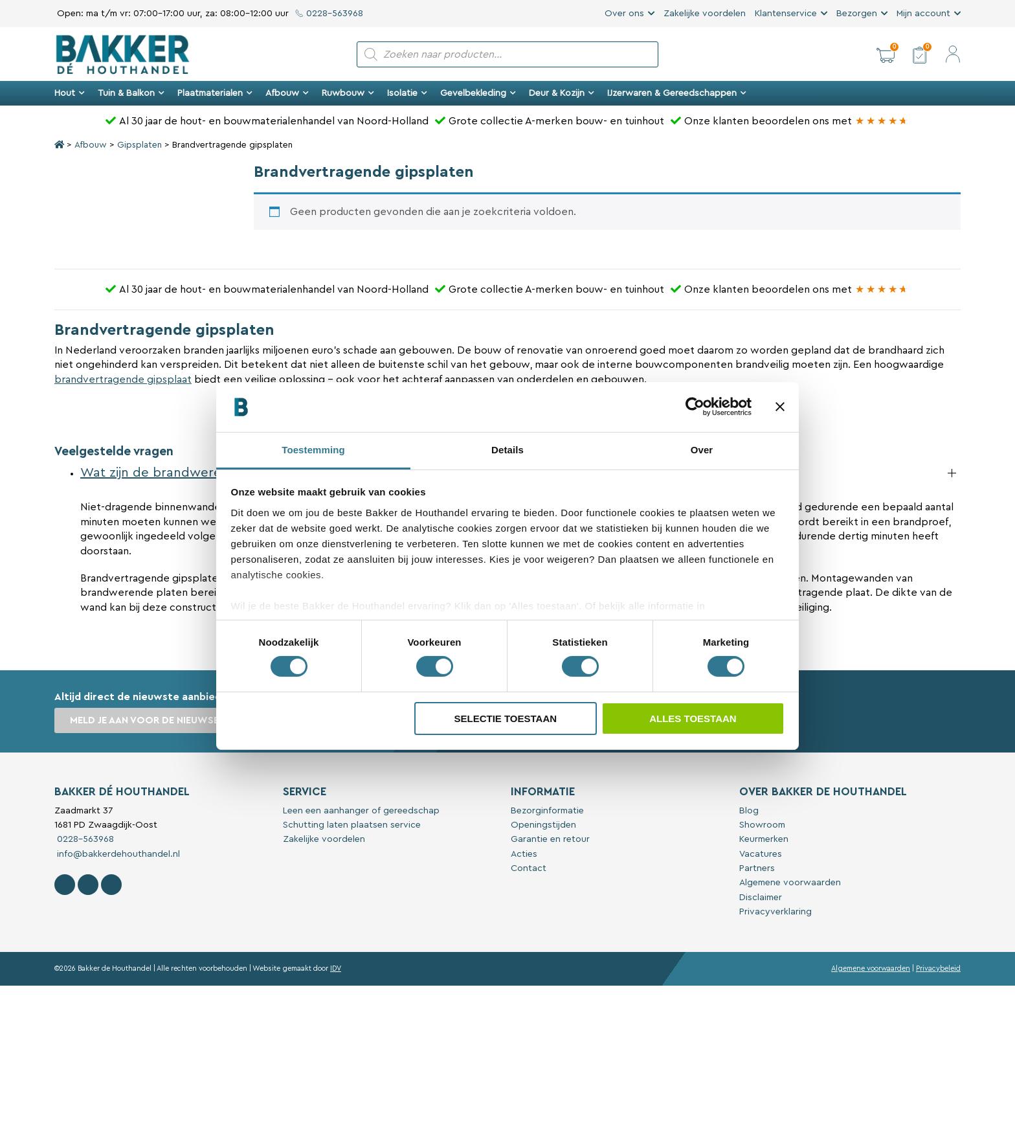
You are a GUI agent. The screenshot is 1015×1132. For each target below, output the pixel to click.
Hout (69, 93)
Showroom (762, 825)
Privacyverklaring (775, 911)
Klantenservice (786, 13)
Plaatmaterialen (214, 93)
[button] (885, 54)
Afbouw (287, 93)
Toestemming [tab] (313, 449)
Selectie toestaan (505, 718)
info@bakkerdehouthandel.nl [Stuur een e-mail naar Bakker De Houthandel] (117, 854)
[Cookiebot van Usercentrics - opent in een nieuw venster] (695, 406)
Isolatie (407, 93)
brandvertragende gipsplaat (123, 379)
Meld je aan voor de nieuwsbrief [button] (154, 720)
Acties (524, 854)
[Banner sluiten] (780, 406)
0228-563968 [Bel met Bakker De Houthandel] (84, 839)
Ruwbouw (348, 93)
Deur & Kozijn (561, 93)
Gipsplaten (139, 145)
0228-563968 (329, 13)
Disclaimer (760, 897)
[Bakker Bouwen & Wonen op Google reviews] (881, 121)
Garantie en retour (550, 839)
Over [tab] (702, 449)
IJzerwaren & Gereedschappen (676, 93)
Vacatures (760, 854)
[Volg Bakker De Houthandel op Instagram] (88, 884)
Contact (528, 868)
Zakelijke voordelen (705, 13)
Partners (757, 868)
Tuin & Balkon (131, 93)
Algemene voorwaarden (790, 882)
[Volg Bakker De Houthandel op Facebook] (64, 884)
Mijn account (923, 13)
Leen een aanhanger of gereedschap (361, 810)
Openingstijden (543, 825)
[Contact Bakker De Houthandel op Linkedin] (111, 884)
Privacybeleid (938, 968)
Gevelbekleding (478, 93)
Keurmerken (763, 839)
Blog (749, 810)
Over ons (624, 13)
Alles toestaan (692, 718)
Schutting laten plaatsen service (352, 825)
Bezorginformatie (547, 810)
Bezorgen (856, 13)
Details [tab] (507, 449)
